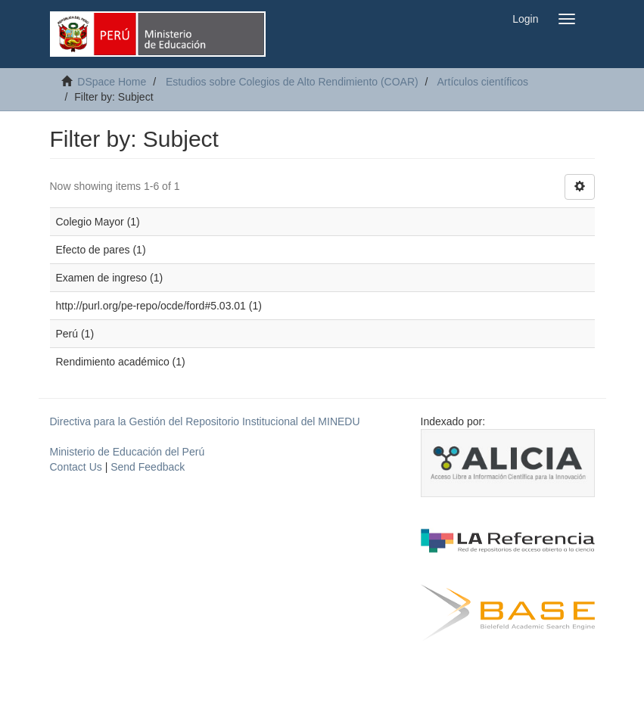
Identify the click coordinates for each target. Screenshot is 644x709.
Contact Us (76, 467)
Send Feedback (147, 467)
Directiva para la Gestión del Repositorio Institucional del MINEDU (205, 421)
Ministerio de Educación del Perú (127, 452)
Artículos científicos (483, 82)
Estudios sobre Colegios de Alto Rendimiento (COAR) (292, 82)
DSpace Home (111, 82)
